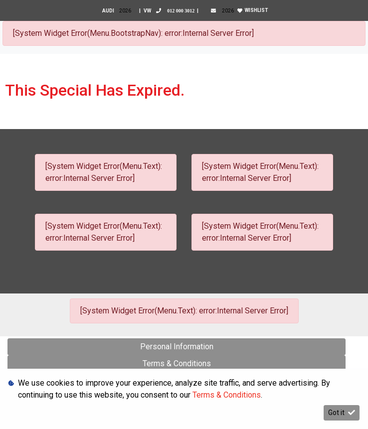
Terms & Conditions (177, 363)
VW (170, 10)
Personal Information (176, 346)
